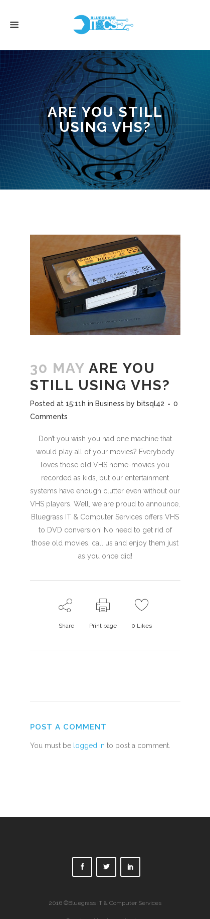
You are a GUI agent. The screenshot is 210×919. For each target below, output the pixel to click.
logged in (89, 746)
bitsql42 (150, 404)
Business (109, 404)
